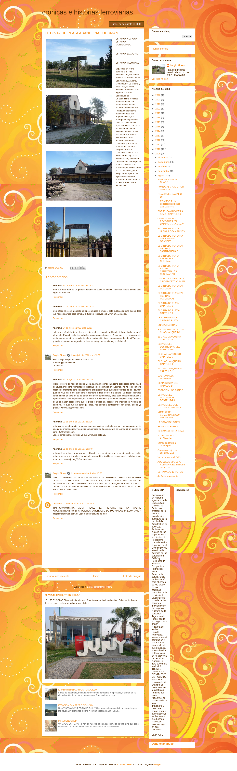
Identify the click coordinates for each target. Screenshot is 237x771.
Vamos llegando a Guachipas (167, 444)
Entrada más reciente (57, 576)
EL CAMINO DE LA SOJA (171, 431)
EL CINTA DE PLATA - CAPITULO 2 (169, 311)
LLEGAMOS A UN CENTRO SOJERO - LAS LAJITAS (169, 204)
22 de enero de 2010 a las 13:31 (78, 285)
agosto (162, 175)
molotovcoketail (124, 764)
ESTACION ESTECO (168, 426)
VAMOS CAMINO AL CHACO (168, 181)
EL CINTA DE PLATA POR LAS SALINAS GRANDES (171, 238)
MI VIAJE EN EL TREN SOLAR (62, 595)
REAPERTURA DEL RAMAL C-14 (168, 384)
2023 (158, 99)
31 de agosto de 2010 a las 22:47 (79, 379)
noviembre (163, 162)
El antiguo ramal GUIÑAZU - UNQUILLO (77, 690)
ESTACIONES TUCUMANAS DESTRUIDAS (166, 397)
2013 (158, 135)
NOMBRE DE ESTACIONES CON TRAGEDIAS (169, 415)
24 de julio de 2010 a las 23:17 (77, 328)
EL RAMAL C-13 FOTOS (170, 472)
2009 (158, 153)
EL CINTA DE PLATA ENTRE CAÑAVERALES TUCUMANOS (168, 270)
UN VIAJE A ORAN (167, 325)
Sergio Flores (59, 355)
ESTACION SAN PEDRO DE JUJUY (75, 705)
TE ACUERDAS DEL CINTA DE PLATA (168, 319)
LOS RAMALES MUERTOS (166, 377)
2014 (158, 131)
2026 (158, 95)
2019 (158, 113)
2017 (158, 122)
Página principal (160, 48)
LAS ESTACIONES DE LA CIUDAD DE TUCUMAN (171, 280)
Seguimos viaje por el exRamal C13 (169, 451)
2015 (158, 126)
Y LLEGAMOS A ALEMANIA (166, 437)
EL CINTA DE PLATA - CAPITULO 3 (169, 304)
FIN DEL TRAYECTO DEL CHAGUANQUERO (171, 331)
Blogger (157, 764)
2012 (158, 140)
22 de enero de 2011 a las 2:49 (77, 449)
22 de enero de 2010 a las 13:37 (78, 306)
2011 (158, 144)
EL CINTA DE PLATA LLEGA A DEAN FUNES (171, 230)
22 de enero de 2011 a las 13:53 (86, 473)
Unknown (57, 503)
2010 (158, 149)
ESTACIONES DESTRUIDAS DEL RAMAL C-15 (169, 347)
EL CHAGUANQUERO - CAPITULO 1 (170, 370)
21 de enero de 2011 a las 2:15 (77, 421)
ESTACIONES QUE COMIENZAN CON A (170, 406)
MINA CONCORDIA (67, 721)
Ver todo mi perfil (160, 79)
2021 (158, 108)
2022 (158, 104)
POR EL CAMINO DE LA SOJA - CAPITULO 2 (170, 212)
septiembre (164, 171)
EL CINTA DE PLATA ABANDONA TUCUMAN (168, 259)
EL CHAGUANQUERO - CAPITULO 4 (170, 338)
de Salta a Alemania (168, 476)
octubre (162, 166)
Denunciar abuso (163, 743)
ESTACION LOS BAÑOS (170, 390)
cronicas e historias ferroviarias (87, 12)
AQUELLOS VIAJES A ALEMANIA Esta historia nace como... (171, 464)
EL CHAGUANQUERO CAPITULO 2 (169, 362)
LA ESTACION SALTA (169, 422)
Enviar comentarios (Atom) (99, 587)
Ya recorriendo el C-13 (169, 457)
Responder (58, 297)
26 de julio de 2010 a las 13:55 (85, 355)
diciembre (163, 157)
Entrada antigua (132, 576)
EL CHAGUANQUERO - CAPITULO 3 (170, 355)
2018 (158, 117)
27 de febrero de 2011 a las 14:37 (79, 503)
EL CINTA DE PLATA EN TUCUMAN (170, 287)
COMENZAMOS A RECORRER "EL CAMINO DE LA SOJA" (171, 221)
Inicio (96, 576)
